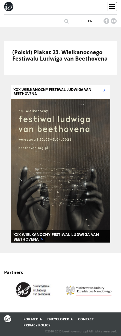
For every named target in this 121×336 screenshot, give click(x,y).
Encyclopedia (60, 319)
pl (80, 21)
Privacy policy (36, 325)
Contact (86, 319)
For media (32, 319)
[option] (32, 290)
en (90, 21)
